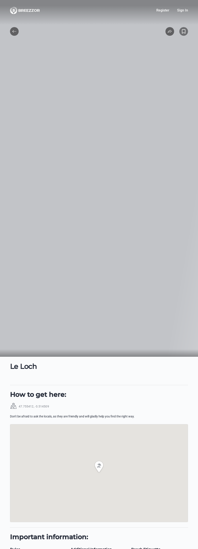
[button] (99, 467)
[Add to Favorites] (183, 31)
